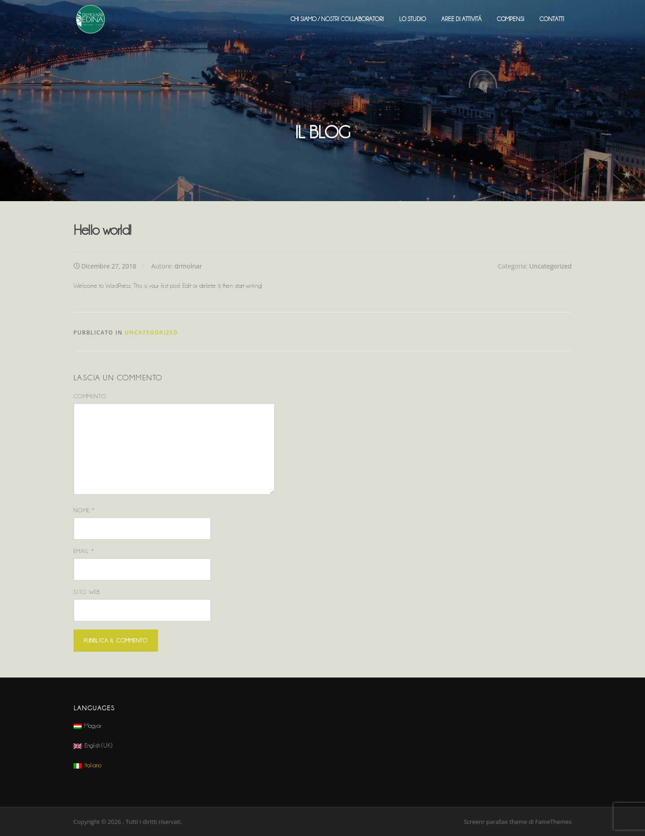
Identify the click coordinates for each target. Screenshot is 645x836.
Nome (84, 510)
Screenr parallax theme (495, 822)
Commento (90, 396)
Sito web (87, 592)
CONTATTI (552, 19)
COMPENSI (510, 19)
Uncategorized (550, 266)
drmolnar (188, 266)
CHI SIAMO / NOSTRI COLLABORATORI (337, 19)
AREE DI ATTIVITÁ (461, 19)
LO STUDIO (412, 19)
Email (84, 551)
